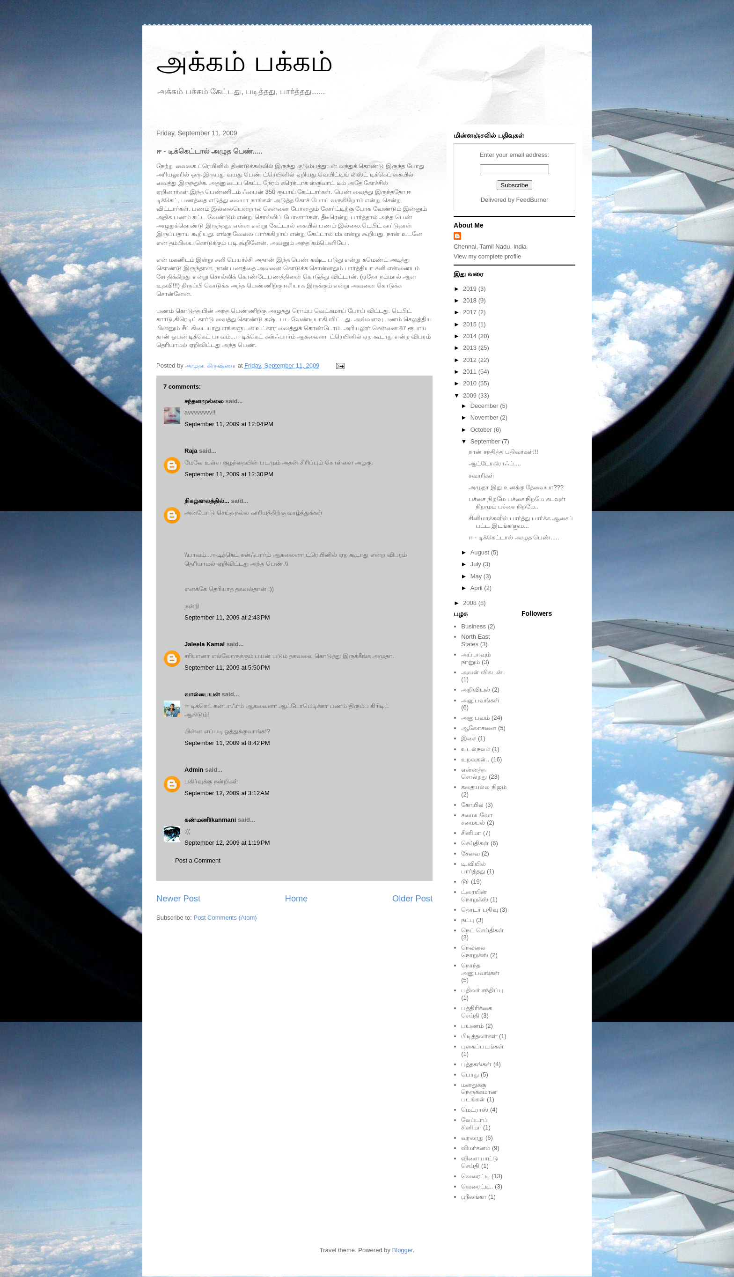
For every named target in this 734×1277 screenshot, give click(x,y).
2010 (470, 383)
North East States (475, 640)
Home (296, 898)
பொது (470, 1074)
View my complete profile (487, 256)
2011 (470, 371)
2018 (470, 300)
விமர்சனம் (475, 1148)
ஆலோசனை (478, 727)
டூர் (465, 881)
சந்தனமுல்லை (204, 401)
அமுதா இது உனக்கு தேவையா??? (516, 487)
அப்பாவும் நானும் (476, 658)
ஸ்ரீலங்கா (473, 1196)
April (477, 587)
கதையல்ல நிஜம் (483, 786)
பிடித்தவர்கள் (479, 1036)
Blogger (402, 1250)
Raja (190, 450)
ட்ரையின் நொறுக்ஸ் (474, 895)
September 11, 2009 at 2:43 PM (227, 617)
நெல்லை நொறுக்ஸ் (474, 951)
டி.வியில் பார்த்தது (473, 867)
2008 (470, 602)
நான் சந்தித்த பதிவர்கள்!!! (503, 451)
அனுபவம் (475, 717)
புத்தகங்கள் (476, 1064)
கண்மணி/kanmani (210, 819)
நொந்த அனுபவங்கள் (480, 969)
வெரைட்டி (475, 1176)
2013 (470, 347)
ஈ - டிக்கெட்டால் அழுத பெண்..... (514, 537)
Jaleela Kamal (204, 644)
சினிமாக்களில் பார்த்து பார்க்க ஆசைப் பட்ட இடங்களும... (521, 522)
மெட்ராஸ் (474, 1109)
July (476, 564)
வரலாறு (472, 1137)
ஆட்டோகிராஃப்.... (495, 463)
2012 (470, 359)
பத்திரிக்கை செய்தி (476, 1011)
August (480, 552)
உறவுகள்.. (475, 759)
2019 (470, 288)
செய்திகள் (475, 843)
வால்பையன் (202, 694)
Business (473, 626)
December (485, 405)
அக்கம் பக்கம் (244, 61)
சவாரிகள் (481, 475)
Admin (193, 769)
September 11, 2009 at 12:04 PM (228, 424)
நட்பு (467, 919)
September (486, 441)
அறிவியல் (475, 689)
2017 (470, 312)
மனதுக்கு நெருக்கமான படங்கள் (479, 1092)
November (485, 417)
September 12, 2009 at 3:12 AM (227, 793)
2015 (470, 324)
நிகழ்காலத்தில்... (206, 500)
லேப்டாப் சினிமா (474, 1123)
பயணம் (472, 1025)
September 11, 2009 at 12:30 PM (228, 474)
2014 (470, 336)
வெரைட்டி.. (477, 1186)
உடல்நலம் (475, 749)
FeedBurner (532, 199)
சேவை (470, 853)
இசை (468, 738)
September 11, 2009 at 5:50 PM (227, 667)
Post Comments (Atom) (225, 917)
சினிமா (471, 832)
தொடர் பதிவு (479, 909)
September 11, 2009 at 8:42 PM (227, 742)
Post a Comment (197, 860)
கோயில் (472, 804)
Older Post (412, 898)
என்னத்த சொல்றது (474, 773)
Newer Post (178, 898)
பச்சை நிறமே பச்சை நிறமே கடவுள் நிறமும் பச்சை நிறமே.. (517, 502)
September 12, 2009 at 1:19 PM (227, 842)
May (477, 576)
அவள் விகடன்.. (483, 672)
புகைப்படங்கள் (482, 1046)
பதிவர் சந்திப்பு (482, 990)
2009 (470, 395)
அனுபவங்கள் (480, 700)
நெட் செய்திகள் (482, 930)
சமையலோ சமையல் (476, 819)
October (482, 429)
